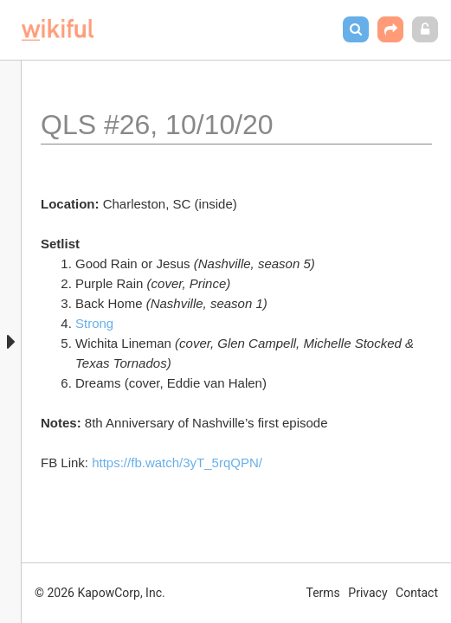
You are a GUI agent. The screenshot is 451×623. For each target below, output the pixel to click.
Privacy (367, 593)
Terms (323, 593)
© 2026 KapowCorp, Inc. (100, 593)
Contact (417, 593)
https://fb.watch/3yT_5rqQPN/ (177, 462)
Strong (94, 323)
